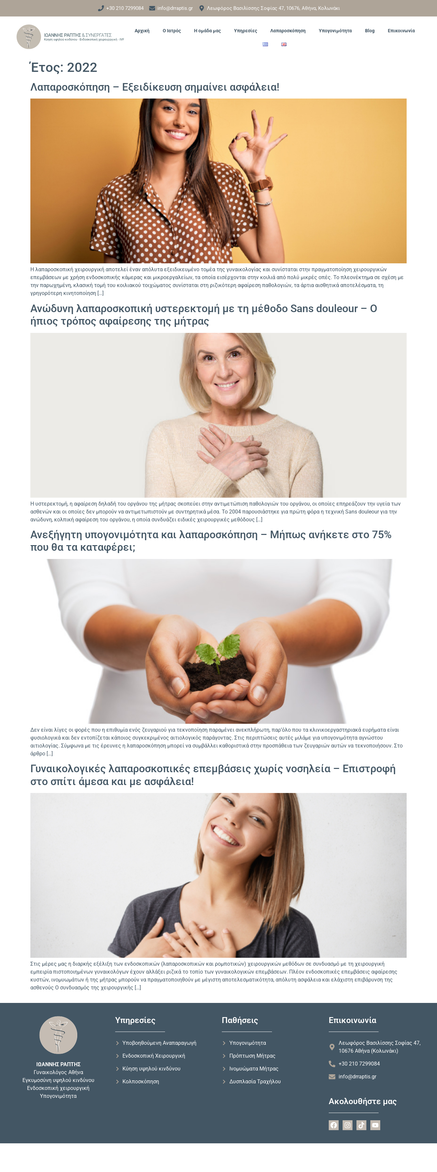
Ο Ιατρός (172, 30)
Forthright (39, 1155)
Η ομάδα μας (207, 30)
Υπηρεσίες (245, 30)
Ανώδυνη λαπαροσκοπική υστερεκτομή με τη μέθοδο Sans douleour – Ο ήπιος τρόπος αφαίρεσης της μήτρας (203, 314)
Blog (370, 30)
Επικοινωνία (401, 30)
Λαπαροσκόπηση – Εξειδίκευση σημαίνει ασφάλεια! (154, 87)
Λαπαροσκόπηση (288, 30)
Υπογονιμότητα (335, 30)
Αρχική (142, 30)
